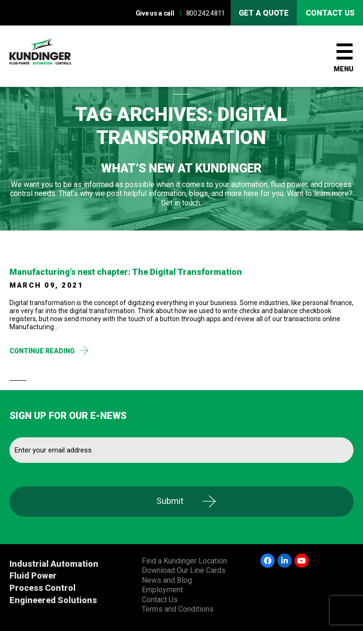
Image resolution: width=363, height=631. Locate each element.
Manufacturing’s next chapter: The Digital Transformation (125, 272)
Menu (344, 69)
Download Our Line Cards (183, 570)
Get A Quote (264, 13)
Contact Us (160, 599)
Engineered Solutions (53, 600)
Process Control (42, 588)
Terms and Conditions (178, 609)
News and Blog (167, 580)
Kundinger (56, 56)
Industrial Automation (53, 564)
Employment (162, 589)
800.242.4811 (205, 13)
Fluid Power (33, 575)
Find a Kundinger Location (184, 560)
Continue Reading (42, 351)
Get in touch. (181, 202)
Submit (169, 501)
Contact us (330, 13)
